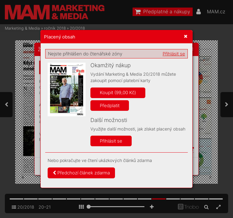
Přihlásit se (174, 54)
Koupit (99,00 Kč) (118, 92)
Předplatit (110, 105)
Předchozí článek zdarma (81, 173)
